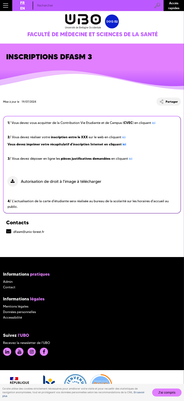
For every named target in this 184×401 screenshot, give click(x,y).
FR (22, 2)
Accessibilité (12, 317)
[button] (6, 5)
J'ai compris (166, 392)
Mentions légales (15, 306)
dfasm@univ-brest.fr (28, 232)
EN (22, 8)
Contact (9, 287)
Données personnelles (19, 312)
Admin (8, 282)
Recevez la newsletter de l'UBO (26, 343)
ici (153, 123)
